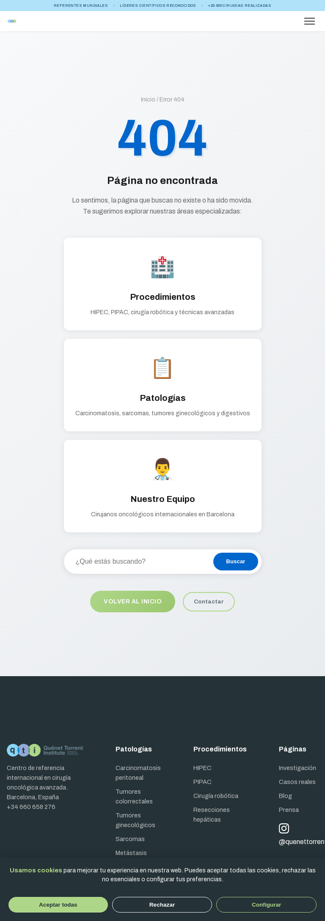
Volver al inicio (133, 601)
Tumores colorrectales (134, 796)
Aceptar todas (58, 905)
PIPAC (202, 781)
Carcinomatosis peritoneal (138, 773)
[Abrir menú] (309, 21)
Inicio (148, 99)
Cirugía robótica (215, 795)
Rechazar (162, 905)
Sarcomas (130, 839)
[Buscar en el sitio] (138, 561)
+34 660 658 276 (31, 806)
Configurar (266, 905)
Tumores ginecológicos (135, 820)
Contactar (209, 601)
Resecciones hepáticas (211, 814)
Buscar (235, 561)
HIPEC (202, 768)
